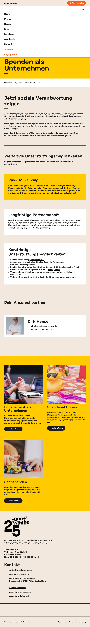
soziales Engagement (58, 133)
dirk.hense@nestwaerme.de (42, 326)
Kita (6, 29)
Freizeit (8, 44)
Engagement (11, 55)
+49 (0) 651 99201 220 (16, 574)
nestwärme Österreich (17, 596)
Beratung (9, 34)
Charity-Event (42, 262)
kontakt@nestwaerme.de (18, 570)
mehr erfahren (13, 429)
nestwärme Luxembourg (17, 592)
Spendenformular (36, 260)
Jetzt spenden (78, 3)
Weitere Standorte (15, 588)
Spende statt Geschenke (57, 267)
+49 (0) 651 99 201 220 (40, 329)
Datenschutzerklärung (77, 622)
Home (7, 14)
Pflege (7, 19)
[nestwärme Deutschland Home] (10, 3)
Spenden (8, 49)
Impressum (62, 622)
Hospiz (7, 24)
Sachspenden (54, 270)
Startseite (8, 83)
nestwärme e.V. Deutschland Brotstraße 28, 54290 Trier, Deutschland (25, 580)
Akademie (9, 39)
